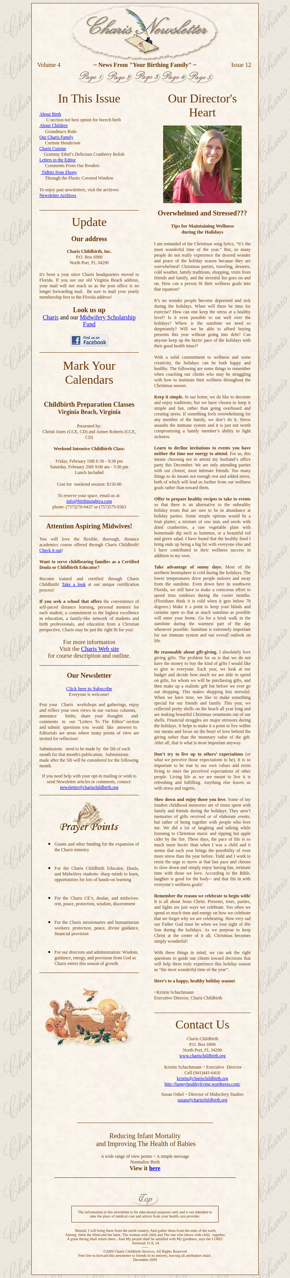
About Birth (50, 114)
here (154, 1168)
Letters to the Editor (57, 160)
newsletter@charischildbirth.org (89, 787)
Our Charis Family (56, 137)
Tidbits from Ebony (58, 172)
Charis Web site (100, 649)
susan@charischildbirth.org (202, 1100)
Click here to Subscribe (89, 688)
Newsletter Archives (57, 195)
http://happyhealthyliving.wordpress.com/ (203, 1084)
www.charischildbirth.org (202, 1055)
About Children (53, 125)
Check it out (50, 550)
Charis (51, 317)
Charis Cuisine (52, 148)
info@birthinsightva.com (89, 501)
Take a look (74, 584)
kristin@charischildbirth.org (202, 1078)
